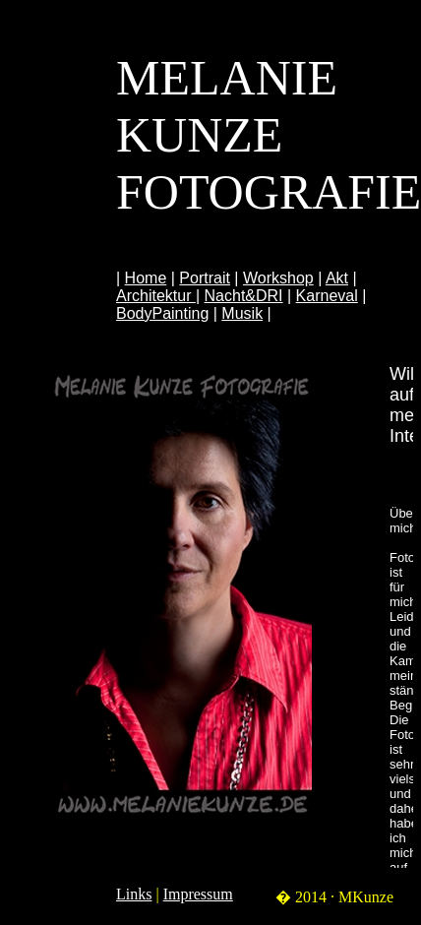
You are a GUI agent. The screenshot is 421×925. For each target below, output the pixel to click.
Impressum (198, 894)
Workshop (278, 278)
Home (146, 278)
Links (133, 894)
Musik (242, 313)
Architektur (156, 295)
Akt (337, 278)
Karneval (327, 295)
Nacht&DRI (244, 295)
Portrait (204, 278)
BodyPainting (162, 313)
